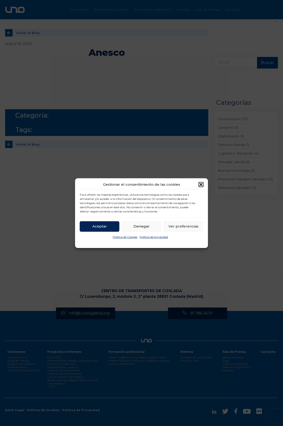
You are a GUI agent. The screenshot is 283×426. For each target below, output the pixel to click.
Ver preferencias (183, 226)
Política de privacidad (154, 237)
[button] (201, 184)
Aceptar (99, 226)
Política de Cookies (125, 237)
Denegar (141, 226)
